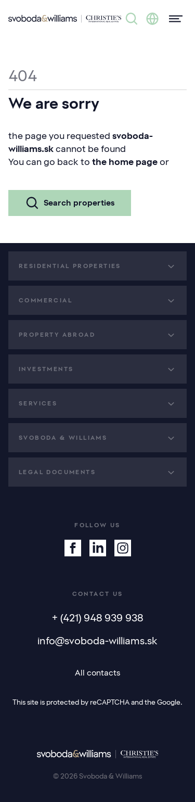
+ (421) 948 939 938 (97, 617)
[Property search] (131, 18)
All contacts (97, 673)
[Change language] (152, 18)
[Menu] (173, 18)
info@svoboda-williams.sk (97, 640)
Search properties (69, 203)
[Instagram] (122, 548)
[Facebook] (72, 548)
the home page (125, 162)
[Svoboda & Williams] (64, 19)
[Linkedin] (97, 548)
